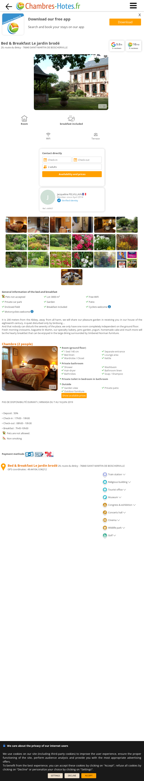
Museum (111, 497)
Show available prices (74, 395)
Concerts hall (114, 512)
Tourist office (114, 489)
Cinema (111, 520)
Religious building (116, 482)
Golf (109, 535)
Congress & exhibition (119, 504)
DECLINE (72, 775)
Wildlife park (113, 527)
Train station (114, 474)
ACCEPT (88, 775)
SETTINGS (55, 775)
